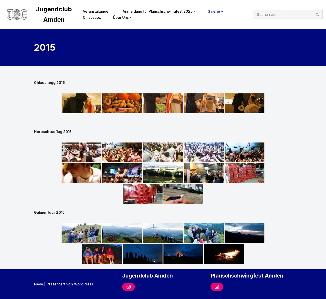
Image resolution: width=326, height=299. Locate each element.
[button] (195, 11)
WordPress (83, 284)
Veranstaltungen (96, 11)
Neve (38, 284)
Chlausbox (92, 17)
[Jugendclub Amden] (39, 14)
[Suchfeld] (283, 14)
